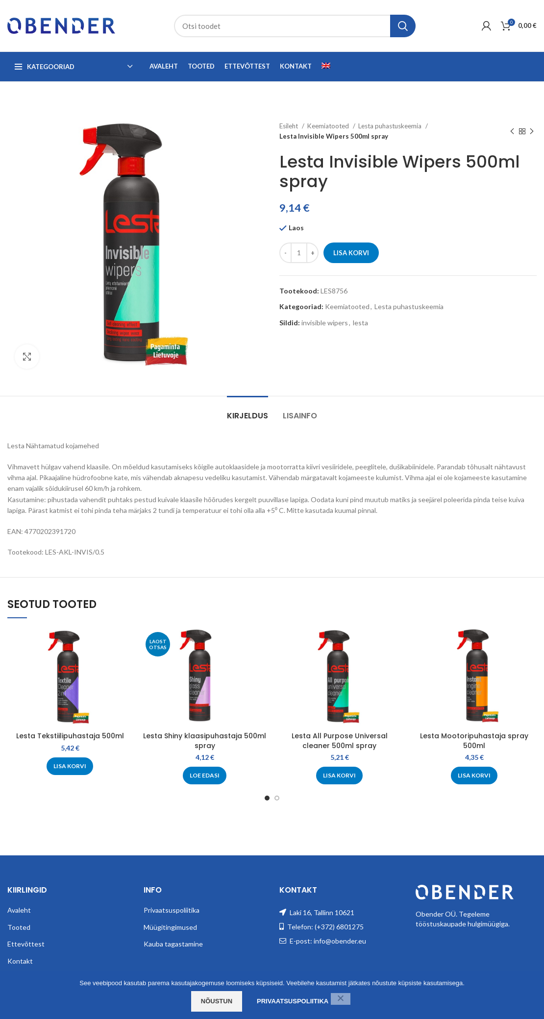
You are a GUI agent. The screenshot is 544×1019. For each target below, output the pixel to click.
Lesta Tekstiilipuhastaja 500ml (70, 736)
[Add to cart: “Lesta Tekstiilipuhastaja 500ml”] (70, 766)
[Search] (295, 26)
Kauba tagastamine (173, 944)
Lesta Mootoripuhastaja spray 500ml (474, 741)
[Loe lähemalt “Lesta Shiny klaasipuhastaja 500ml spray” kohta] (204, 775)
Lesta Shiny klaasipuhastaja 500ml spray (204, 741)
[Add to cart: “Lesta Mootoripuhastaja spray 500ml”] (474, 775)
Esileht (289, 126)
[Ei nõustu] (340, 999)
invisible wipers (324, 322)
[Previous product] (512, 131)
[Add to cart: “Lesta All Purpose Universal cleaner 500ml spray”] (339, 775)
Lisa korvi (351, 253)
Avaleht (19, 910)
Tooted (18, 927)
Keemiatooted (328, 126)
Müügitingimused (170, 927)
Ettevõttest (26, 944)
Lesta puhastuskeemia (390, 126)
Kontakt (20, 961)
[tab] (247, 411)
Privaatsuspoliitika (171, 910)
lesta (360, 322)
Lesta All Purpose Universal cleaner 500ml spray (340, 741)
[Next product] (532, 131)
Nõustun (216, 1001)
